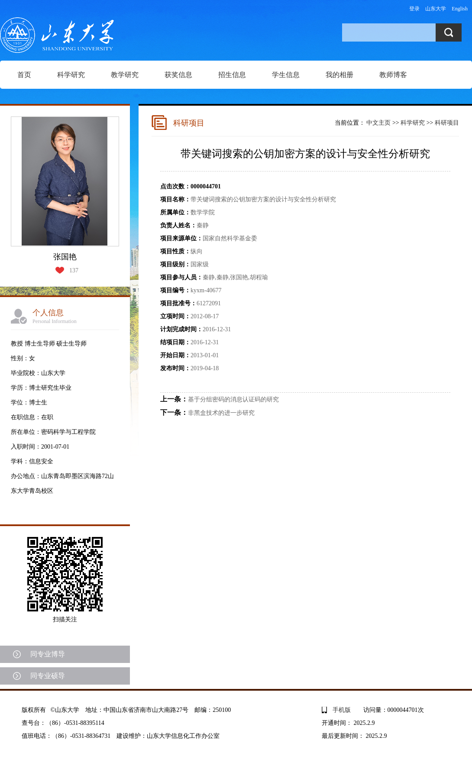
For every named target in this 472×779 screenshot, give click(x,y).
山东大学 (435, 9)
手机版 (342, 710)
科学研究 (71, 74)
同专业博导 (47, 654)
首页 (24, 74)
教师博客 (393, 74)
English (460, 9)
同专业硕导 (47, 675)
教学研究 (125, 74)
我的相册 (339, 74)
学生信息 (286, 74)
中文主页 (378, 123)
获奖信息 (178, 74)
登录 (414, 9)
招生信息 (232, 74)
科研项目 (447, 123)
